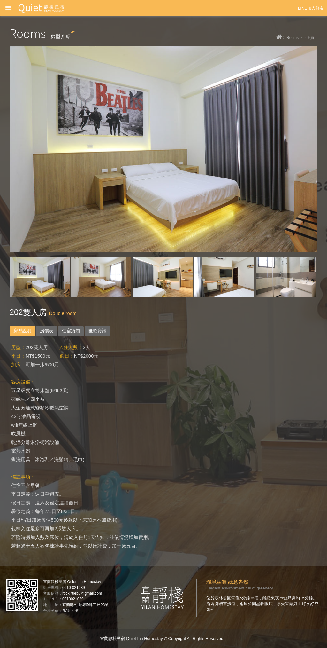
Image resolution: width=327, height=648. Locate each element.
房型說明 (22, 330)
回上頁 (308, 38)
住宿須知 (71, 330)
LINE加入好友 (311, 8)
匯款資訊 (97, 330)
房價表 (46, 330)
